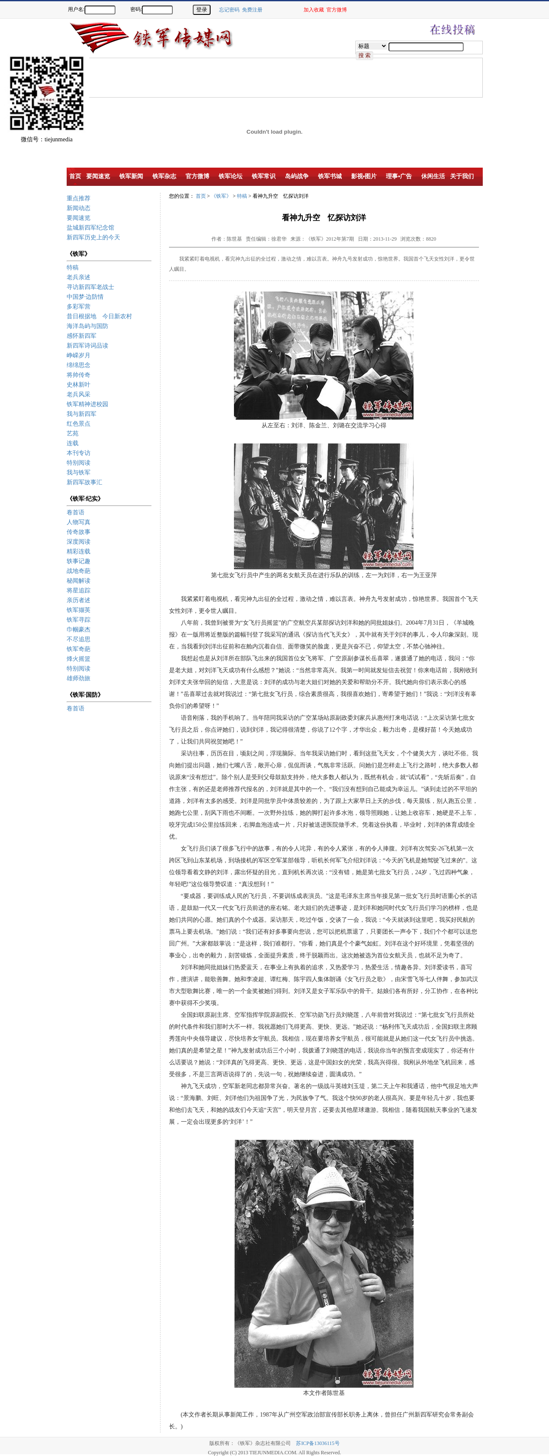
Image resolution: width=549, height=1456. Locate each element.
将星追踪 (78, 590)
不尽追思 (78, 639)
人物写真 (78, 522)
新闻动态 (78, 208)
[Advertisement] (519, 165)
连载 (73, 443)
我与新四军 (81, 414)
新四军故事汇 (84, 482)
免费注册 (252, 10)
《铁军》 (221, 196)
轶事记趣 (78, 561)
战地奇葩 (78, 571)
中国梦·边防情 (85, 297)
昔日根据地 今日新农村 (99, 316)
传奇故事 (78, 532)
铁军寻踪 (78, 620)
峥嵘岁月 (78, 355)
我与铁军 (78, 472)
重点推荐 (78, 198)
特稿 (73, 267)
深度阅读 (78, 542)
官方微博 (337, 10)
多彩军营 (78, 306)
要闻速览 (78, 218)
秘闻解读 (78, 581)
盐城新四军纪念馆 (90, 227)
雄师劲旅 (78, 678)
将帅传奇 (78, 375)
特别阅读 (78, 463)
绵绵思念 (78, 365)
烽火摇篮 (78, 659)
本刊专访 (78, 453)
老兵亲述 (78, 277)
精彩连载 (78, 551)
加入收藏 (314, 10)
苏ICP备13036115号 (317, 1443)
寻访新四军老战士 (90, 287)
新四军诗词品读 (87, 345)
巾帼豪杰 (78, 629)
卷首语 (75, 512)
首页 (201, 196)
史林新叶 (78, 385)
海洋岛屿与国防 (87, 326)
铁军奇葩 (78, 649)
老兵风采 (78, 394)
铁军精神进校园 (87, 404)
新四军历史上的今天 (93, 237)
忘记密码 (229, 10)
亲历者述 (78, 600)
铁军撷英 (78, 610)
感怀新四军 (81, 336)
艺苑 (73, 433)
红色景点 (78, 424)
